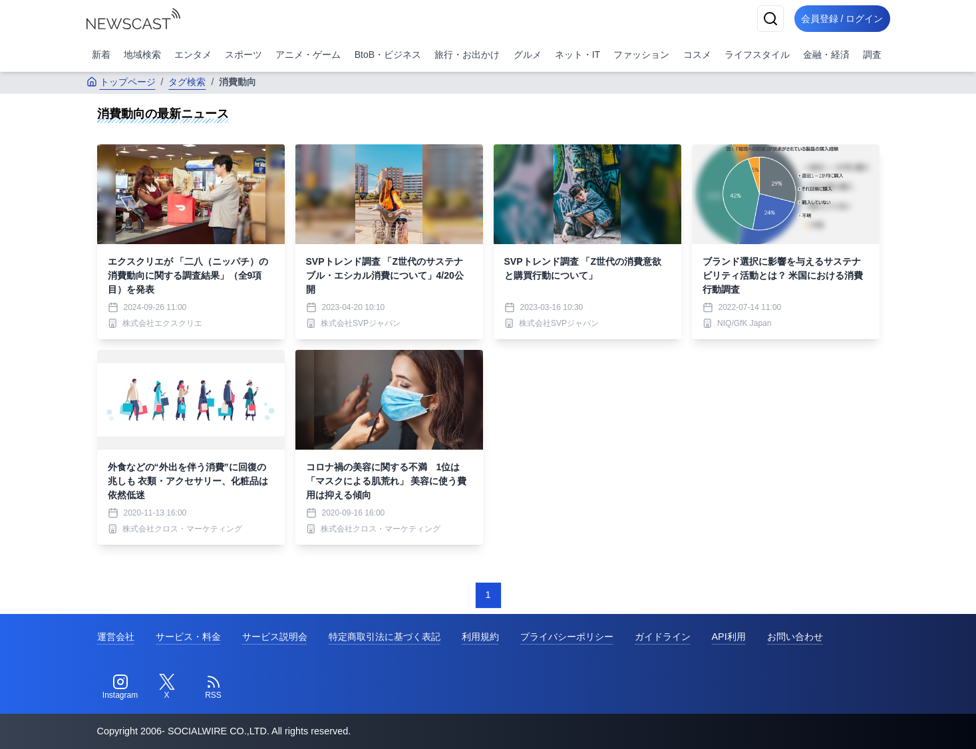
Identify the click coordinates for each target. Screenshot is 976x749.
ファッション (641, 54)
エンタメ (193, 54)
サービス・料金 (188, 636)
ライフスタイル (757, 54)
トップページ (121, 81)
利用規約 (480, 636)
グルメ (528, 54)
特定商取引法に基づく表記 (384, 636)
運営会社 (115, 636)
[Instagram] (120, 687)
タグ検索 (187, 81)
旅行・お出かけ (467, 54)
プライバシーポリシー (566, 636)
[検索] (762, 18)
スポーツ (243, 54)
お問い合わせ (795, 636)
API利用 (729, 636)
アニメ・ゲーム (308, 54)
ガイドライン (663, 636)
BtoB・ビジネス (388, 54)
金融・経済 (826, 54)
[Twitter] (167, 687)
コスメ (697, 54)
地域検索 (142, 54)
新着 (101, 54)
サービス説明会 (274, 636)
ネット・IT (577, 54)
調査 (872, 54)
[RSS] (213, 687)
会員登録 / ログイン (838, 18)
